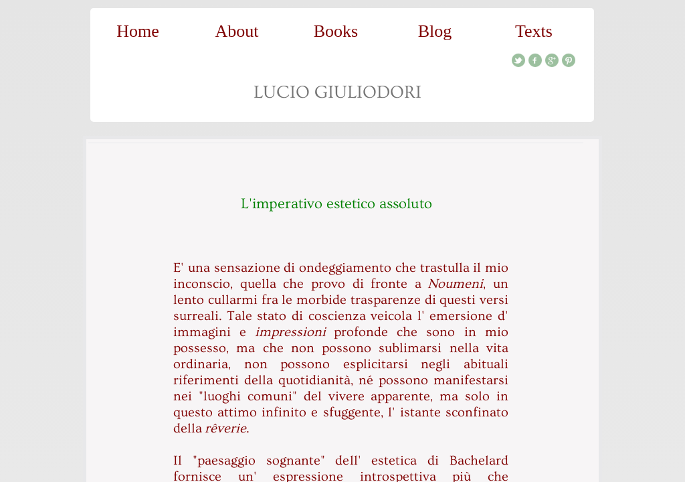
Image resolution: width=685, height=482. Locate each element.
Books (336, 31)
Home (137, 31)
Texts (534, 31)
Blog (435, 31)
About (237, 31)
